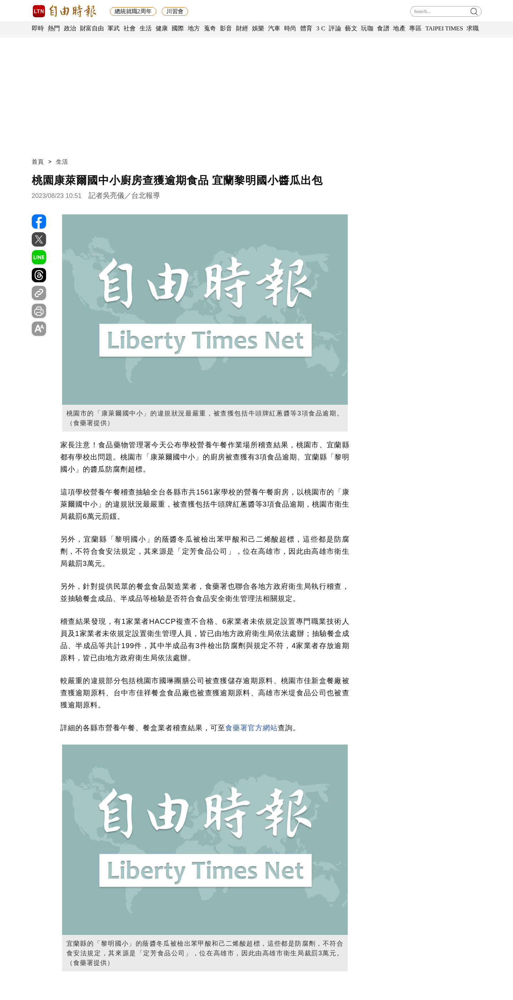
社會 (130, 28)
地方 (194, 28)
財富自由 (92, 28)
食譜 (383, 28)
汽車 (274, 28)
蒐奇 (210, 28)
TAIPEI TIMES (444, 28)
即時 (38, 28)
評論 (335, 28)
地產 (399, 28)
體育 (306, 28)
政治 (70, 28)
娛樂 (258, 28)
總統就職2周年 (133, 11)
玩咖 (367, 28)
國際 (178, 28)
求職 (473, 28)
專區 (415, 28)
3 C (321, 28)
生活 (146, 28)
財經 (242, 28)
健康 (162, 28)
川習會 (174, 11)
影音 (226, 28)
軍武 (113, 28)
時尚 (290, 28)
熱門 (54, 28)
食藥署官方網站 (251, 728)
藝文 (351, 28)
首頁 (38, 162)
